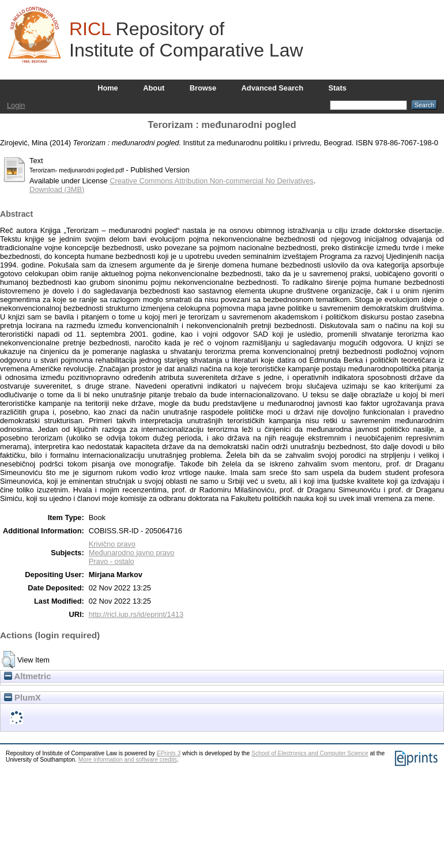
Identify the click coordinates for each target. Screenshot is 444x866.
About (153, 88)
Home (107, 88)
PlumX (22, 697)
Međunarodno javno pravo (132, 552)
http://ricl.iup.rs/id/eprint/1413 (136, 614)
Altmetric (27, 676)
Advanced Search (272, 88)
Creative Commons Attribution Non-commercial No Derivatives (211, 180)
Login (16, 105)
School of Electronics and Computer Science (309, 753)
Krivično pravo (112, 544)
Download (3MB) (56, 189)
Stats (338, 88)
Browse (203, 88)
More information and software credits (127, 759)
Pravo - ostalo (111, 561)
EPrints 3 (169, 753)
